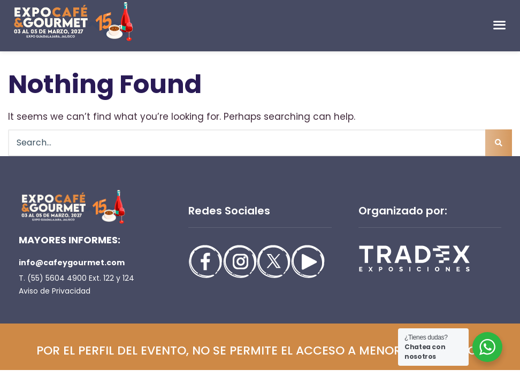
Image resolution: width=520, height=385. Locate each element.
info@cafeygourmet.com (72, 262)
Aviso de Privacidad (54, 291)
